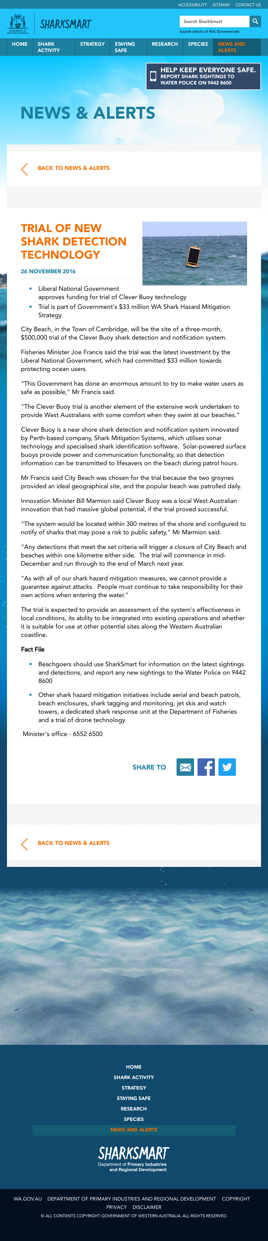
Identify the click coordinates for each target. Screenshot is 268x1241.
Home (20, 44)
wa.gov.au (28, 1199)
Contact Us (248, 4)
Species (198, 44)
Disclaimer (147, 1207)
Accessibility (192, 4)
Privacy (116, 1207)
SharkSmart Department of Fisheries (134, 1159)
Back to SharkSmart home (69, 24)
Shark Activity (49, 47)
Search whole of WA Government (209, 31)
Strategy (92, 44)
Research (165, 44)
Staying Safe (125, 47)
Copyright (236, 1199)
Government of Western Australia (18, 24)
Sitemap (221, 4)
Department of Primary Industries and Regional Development (131, 1199)
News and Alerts (231, 47)
